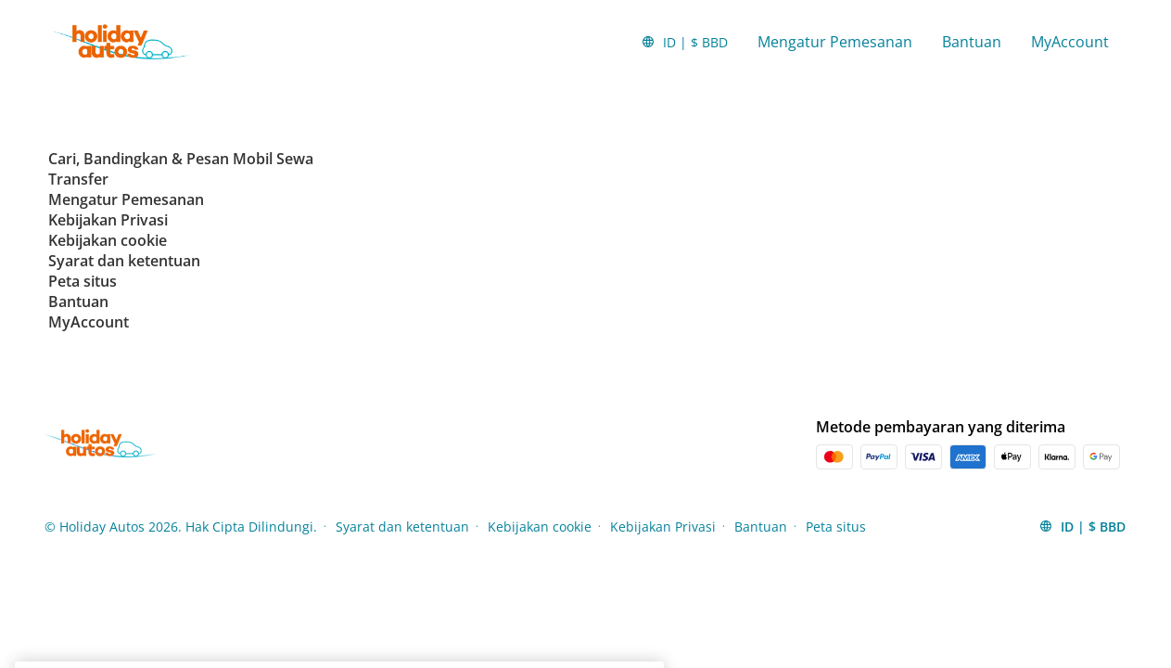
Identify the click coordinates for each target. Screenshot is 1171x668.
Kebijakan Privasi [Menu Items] (663, 526)
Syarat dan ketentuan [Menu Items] (402, 526)
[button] (684, 41)
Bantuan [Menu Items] (760, 526)
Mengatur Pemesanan (834, 42)
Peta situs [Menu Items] (836, 526)
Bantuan (971, 42)
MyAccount (1070, 42)
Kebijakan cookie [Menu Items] (540, 526)
